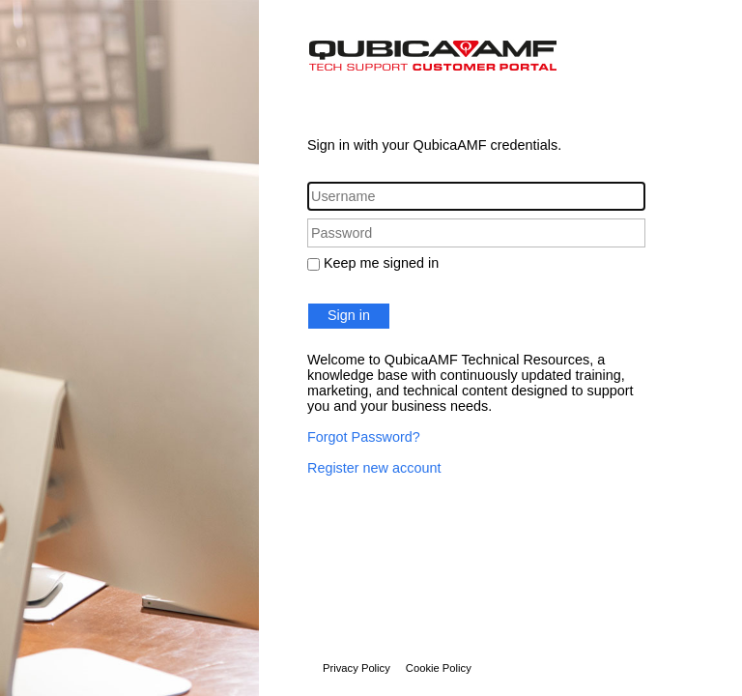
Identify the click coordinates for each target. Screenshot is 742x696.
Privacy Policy (356, 668)
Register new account (374, 468)
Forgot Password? (363, 437)
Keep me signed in (381, 263)
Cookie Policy (438, 668)
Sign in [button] (349, 315)
